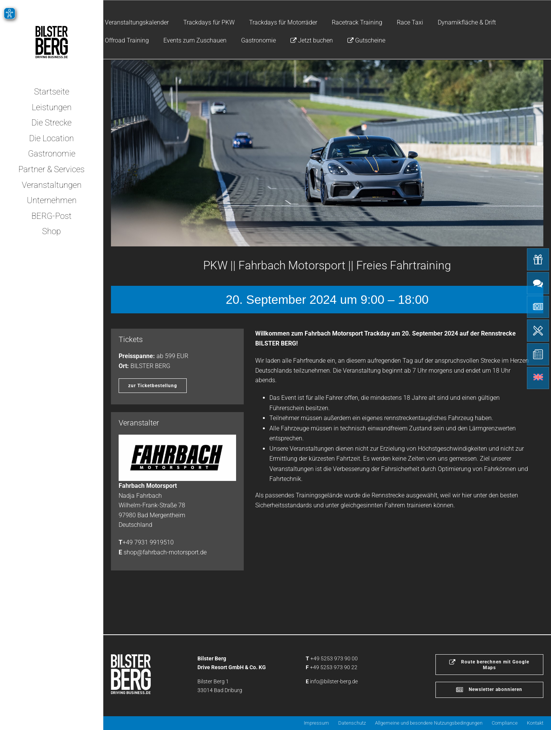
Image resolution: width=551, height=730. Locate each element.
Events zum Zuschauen (195, 40)
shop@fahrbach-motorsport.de (165, 552)
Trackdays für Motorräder (283, 22)
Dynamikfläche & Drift (467, 22)
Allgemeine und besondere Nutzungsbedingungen (429, 723)
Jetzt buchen (311, 40)
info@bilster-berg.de (334, 681)
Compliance (505, 723)
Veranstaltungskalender (137, 22)
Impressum (316, 723)
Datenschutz (352, 723)
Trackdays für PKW (209, 22)
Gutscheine (366, 40)
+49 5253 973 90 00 (334, 658)
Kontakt (535, 723)
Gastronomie (258, 40)
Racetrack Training (357, 22)
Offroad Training (127, 40)
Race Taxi (410, 22)
